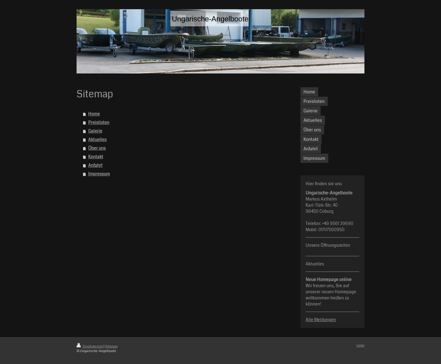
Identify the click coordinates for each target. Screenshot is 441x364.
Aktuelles (97, 140)
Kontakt (95, 157)
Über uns (97, 148)
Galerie (95, 131)
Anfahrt (95, 165)
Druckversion (90, 346)
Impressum (99, 174)
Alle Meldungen (321, 320)
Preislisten (98, 122)
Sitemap (111, 346)
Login (360, 345)
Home (94, 114)
